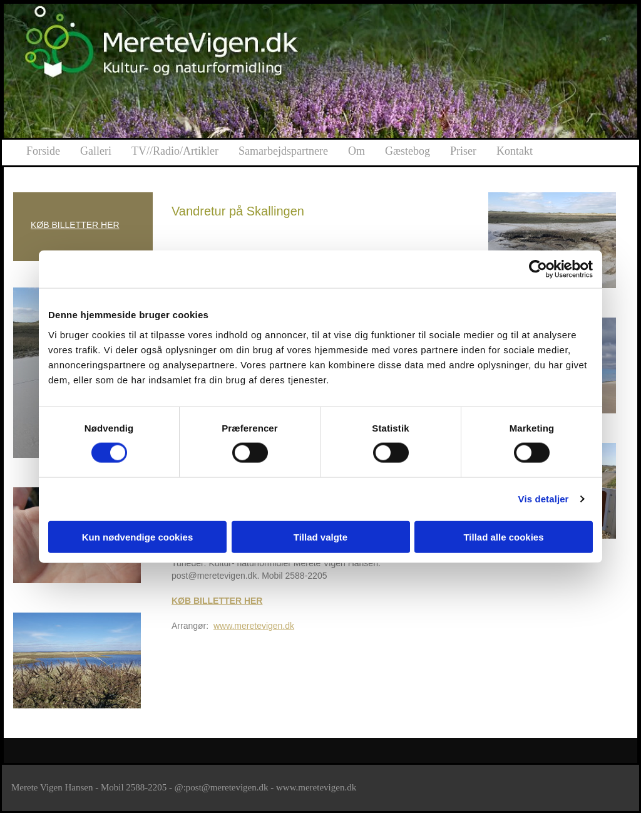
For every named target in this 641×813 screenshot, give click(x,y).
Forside (43, 151)
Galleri (95, 151)
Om (356, 151)
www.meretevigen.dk (253, 626)
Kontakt (514, 151)
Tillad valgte (320, 536)
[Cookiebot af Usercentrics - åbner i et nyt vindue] (538, 269)
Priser (463, 151)
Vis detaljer (543, 499)
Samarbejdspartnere (283, 151)
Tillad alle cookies (503, 536)
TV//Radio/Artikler (174, 151)
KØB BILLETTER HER (75, 225)
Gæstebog (407, 151)
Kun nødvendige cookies (137, 536)
